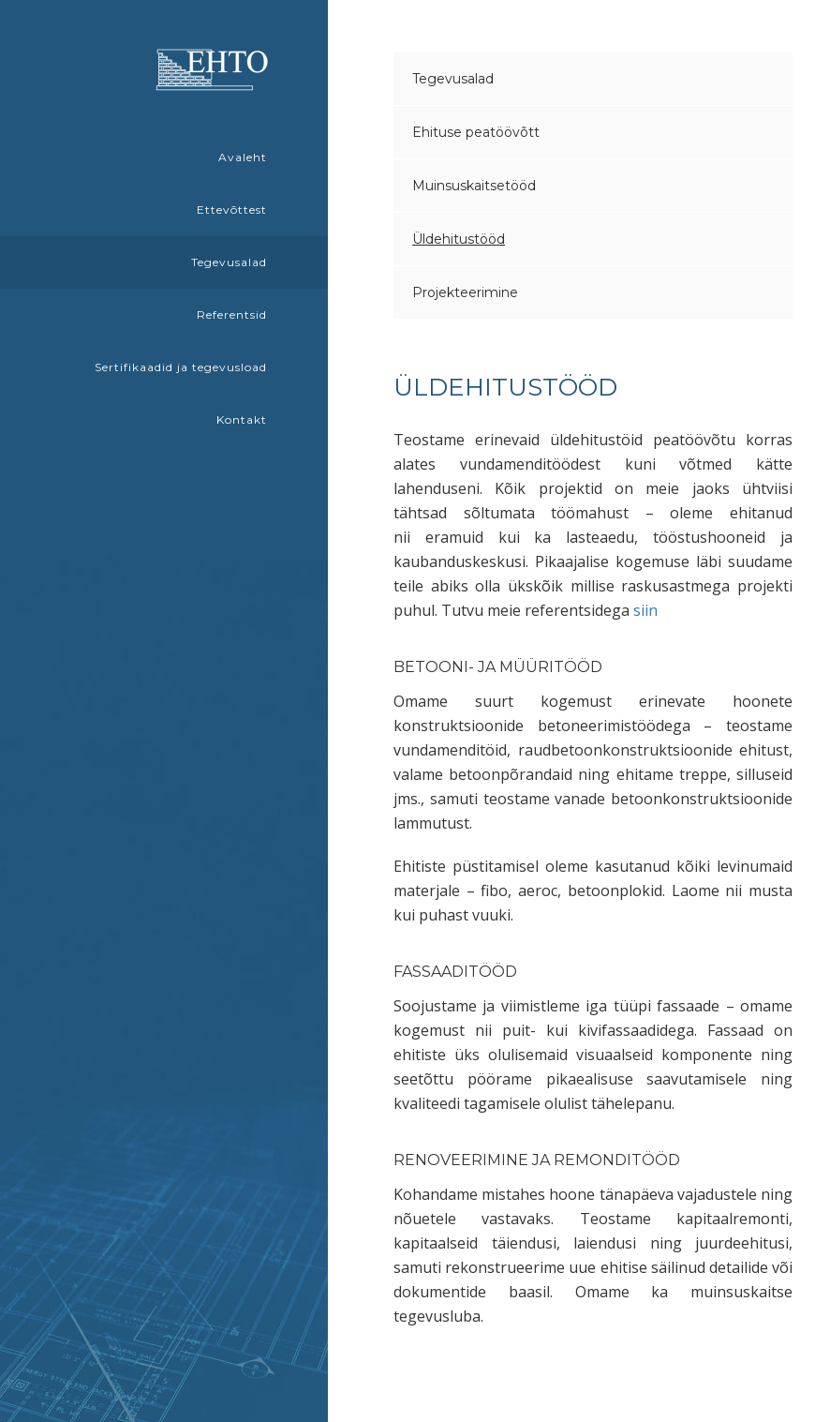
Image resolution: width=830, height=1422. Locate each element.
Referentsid (232, 314)
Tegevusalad (229, 262)
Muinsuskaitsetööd (474, 185)
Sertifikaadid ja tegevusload (181, 367)
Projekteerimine (465, 292)
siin (645, 610)
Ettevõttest (232, 209)
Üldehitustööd (458, 239)
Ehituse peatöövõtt (476, 132)
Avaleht (242, 157)
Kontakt (241, 419)
